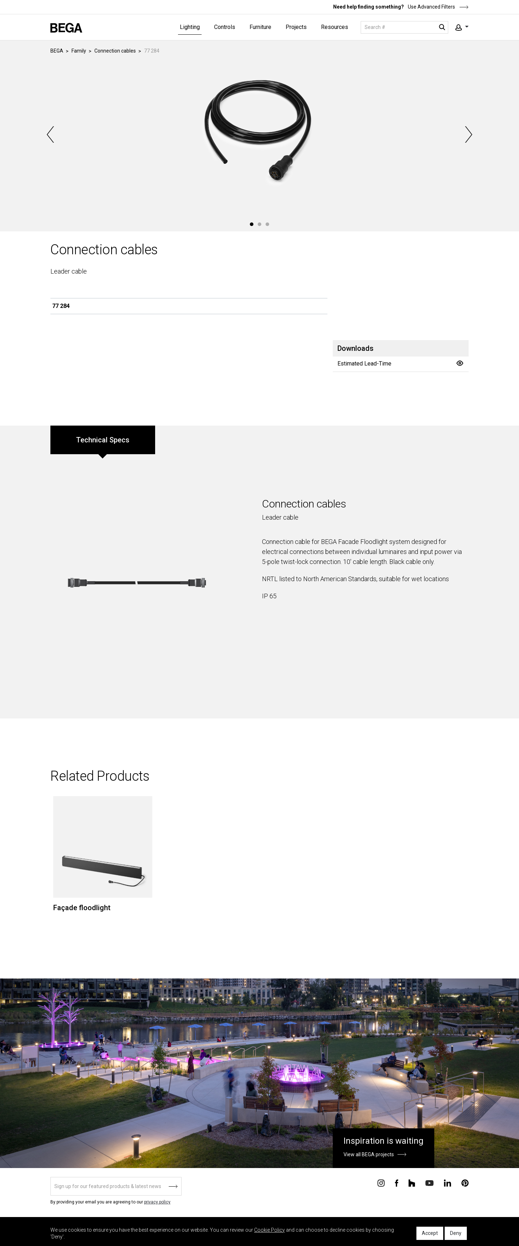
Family (78, 51)
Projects (296, 27)
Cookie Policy (269, 1230)
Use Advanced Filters (438, 7)
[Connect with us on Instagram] (381, 1182)
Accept (430, 1233)
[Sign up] (116, 1186)
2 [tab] (259, 224)
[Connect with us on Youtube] (429, 1182)
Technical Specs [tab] (102, 440)
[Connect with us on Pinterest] (465, 1182)
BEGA (56, 51)
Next (468, 134)
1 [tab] (251, 224)
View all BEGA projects (368, 1154)
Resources (334, 27)
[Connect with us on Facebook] (396, 1182)
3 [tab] (267, 224)
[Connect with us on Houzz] (412, 1182)
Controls (224, 27)
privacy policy (157, 1202)
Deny (455, 1233)
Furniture (260, 27)
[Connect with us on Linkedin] (447, 1182)
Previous (51, 134)
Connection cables (115, 51)
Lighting (190, 27)
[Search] (404, 27)
